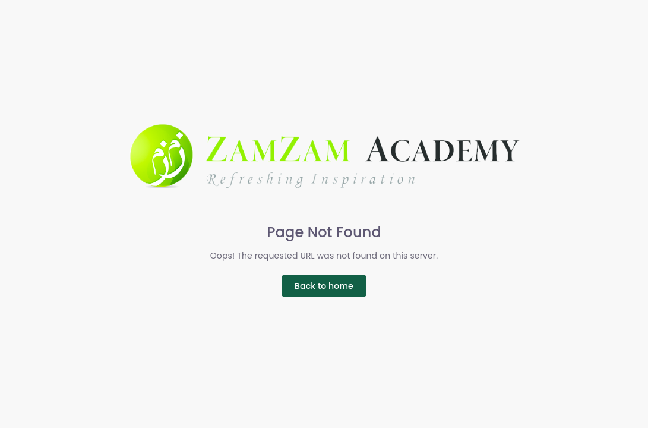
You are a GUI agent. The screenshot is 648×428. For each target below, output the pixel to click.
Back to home (324, 286)
